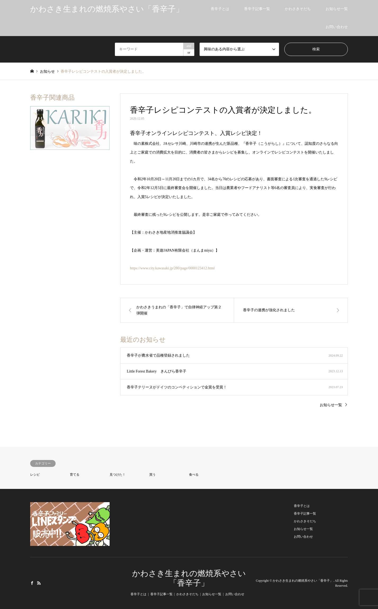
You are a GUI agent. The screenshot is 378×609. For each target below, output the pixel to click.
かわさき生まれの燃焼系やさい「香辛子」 (303, 580)
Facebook (32, 583)
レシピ (35, 474)
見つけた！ (117, 474)
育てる (74, 474)
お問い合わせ (337, 27)
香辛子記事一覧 (257, 9)
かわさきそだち (298, 9)
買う (152, 474)
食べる (194, 474)
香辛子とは (220, 9)
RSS (39, 583)
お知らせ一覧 (337, 9)
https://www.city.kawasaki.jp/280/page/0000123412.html (172, 268)
